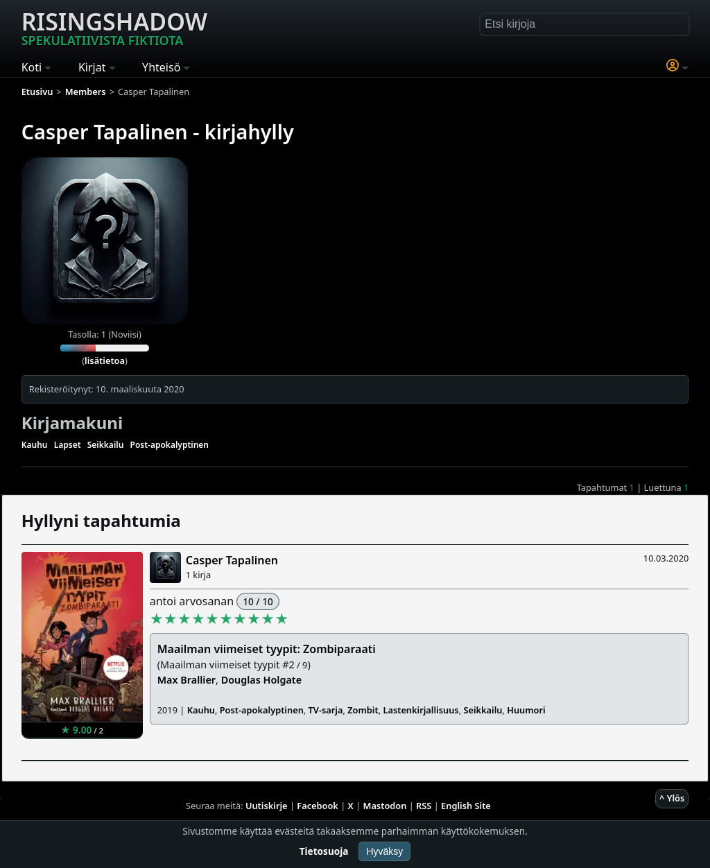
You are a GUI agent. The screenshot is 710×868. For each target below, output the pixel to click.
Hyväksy (384, 851)
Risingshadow (114, 27)
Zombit (362, 710)
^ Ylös (671, 798)
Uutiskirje (266, 805)
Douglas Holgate (261, 679)
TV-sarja (326, 710)
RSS (423, 805)
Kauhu (34, 445)
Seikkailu (105, 445)
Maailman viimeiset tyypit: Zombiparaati (266, 649)
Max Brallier (186, 679)
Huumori (526, 710)
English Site (466, 805)
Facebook (317, 805)
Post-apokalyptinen (169, 445)
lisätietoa (105, 360)
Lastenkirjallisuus (420, 710)
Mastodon (385, 805)
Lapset (67, 445)
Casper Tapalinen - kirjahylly (157, 131)
